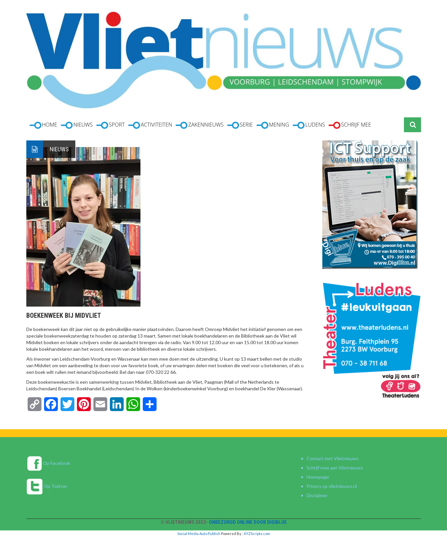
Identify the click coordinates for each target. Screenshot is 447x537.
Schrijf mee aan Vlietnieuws (335, 467)
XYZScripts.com (257, 533)
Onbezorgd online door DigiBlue (248, 522)
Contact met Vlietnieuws (333, 458)
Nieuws (59, 149)
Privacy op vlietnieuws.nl (332, 486)
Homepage (318, 477)
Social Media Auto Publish (198, 533)
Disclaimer (317, 495)
